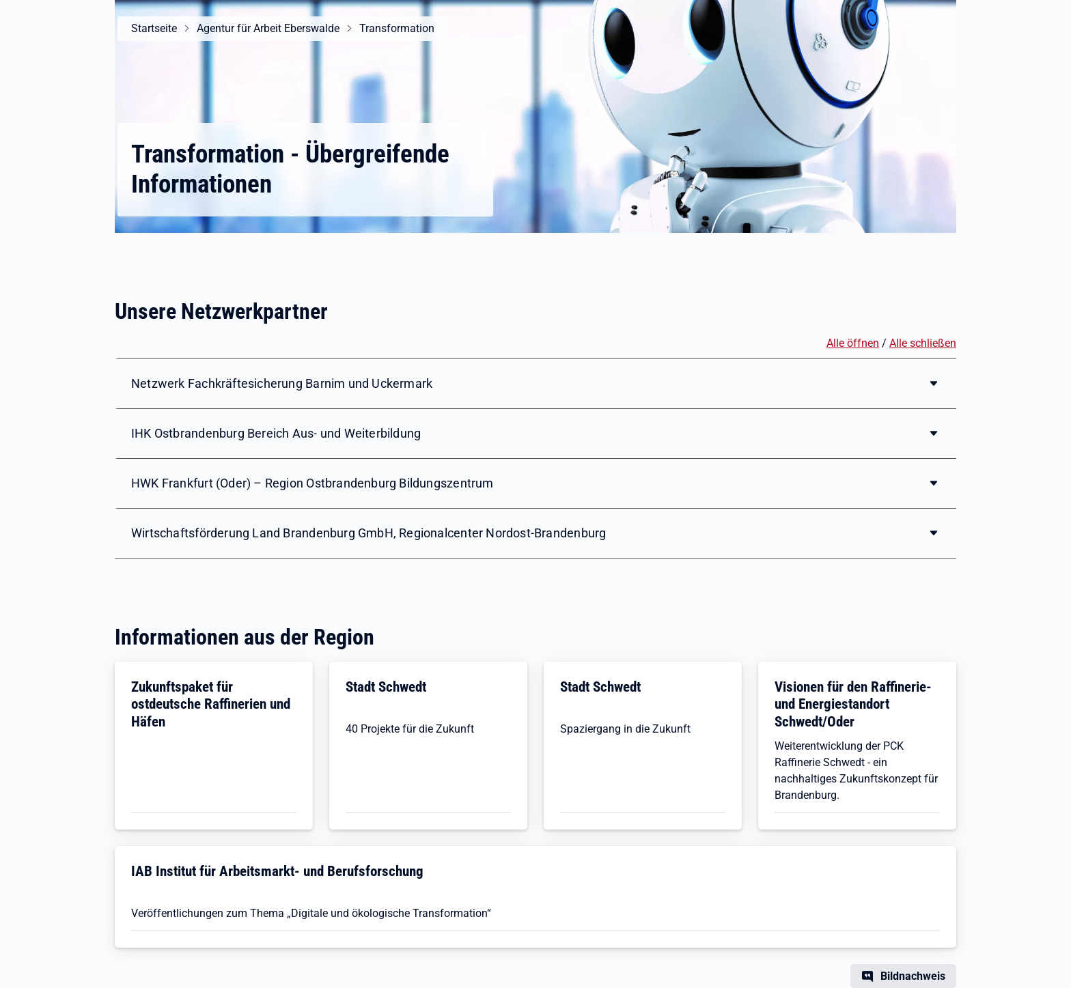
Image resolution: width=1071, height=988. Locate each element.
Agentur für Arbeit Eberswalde (268, 28)
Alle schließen (922, 343)
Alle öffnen (852, 343)
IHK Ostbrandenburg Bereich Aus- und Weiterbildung (276, 433)
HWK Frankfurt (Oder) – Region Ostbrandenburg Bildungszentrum (312, 483)
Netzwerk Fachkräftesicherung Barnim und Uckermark (281, 383)
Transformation (396, 28)
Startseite (154, 28)
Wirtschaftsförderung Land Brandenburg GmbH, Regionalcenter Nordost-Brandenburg (368, 533)
